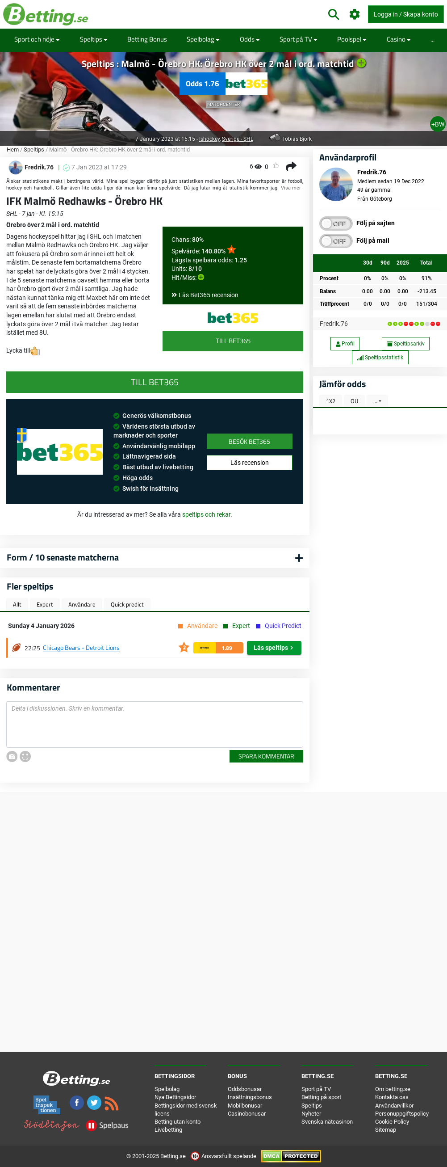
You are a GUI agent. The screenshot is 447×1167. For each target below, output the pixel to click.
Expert (45, 604)
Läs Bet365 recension (208, 295)
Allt (17, 604)
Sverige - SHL (237, 139)
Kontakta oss (392, 1097)
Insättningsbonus (250, 1097)
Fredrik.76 (334, 323)
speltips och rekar (206, 514)
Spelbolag (203, 39)
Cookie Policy (392, 1121)
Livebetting (168, 1129)
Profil (345, 344)
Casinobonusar (247, 1113)
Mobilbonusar (245, 1105)
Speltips (94, 39)
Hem (13, 149)
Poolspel (352, 39)
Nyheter (311, 1113)
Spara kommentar (266, 756)
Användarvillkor (394, 1105)
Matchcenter (223, 104)
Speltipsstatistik (380, 357)
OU (354, 400)
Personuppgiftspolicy (402, 1113)
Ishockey (209, 139)
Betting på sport (321, 1097)
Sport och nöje (37, 39)
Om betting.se (392, 1089)
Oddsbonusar (245, 1089)
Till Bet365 (233, 341)
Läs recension (249, 462)
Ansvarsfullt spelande (224, 1156)
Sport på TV (298, 39)
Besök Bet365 (249, 441)
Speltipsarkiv (406, 344)
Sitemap (385, 1129)
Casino (399, 39)
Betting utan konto (178, 1121)
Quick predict (127, 604)
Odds (250, 39)
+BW (437, 124)
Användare (82, 604)
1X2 (330, 400)
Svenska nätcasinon (327, 1121)
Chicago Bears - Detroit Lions (81, 647)
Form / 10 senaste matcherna (63, 557)
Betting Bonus (147, 39)
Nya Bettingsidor (175, 1097)
